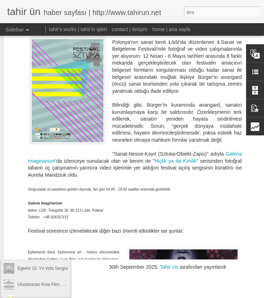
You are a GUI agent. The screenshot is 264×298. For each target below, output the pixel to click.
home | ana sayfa (171, 29)
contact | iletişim (129, 29)
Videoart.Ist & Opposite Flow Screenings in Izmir (63, 252)
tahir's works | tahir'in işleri (78, 29)
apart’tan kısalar (33, 220)
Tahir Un (169, 267)
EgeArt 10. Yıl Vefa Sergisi (43, 268)
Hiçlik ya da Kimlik (175, 114)
